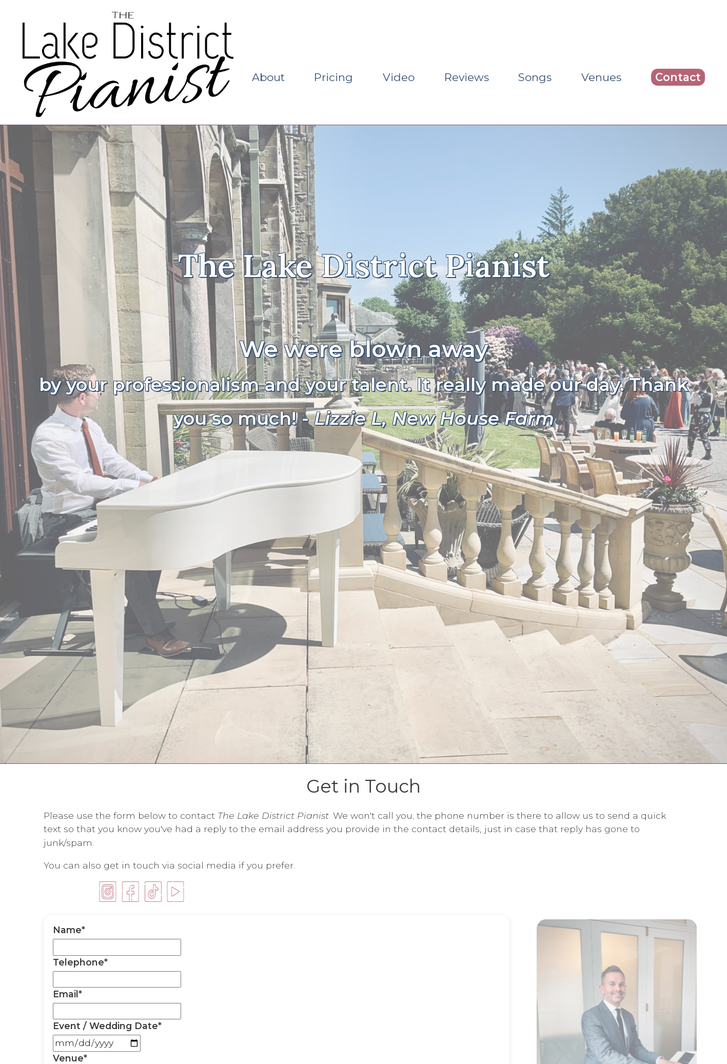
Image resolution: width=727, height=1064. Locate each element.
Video (399, 77)
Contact (678, 77)
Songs (535, 77)
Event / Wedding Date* (107, 1025)
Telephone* (80, 962)
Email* (67, 994)
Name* (69, 929)
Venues (601, 77)
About (268, 77)
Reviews (466, 77)
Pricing (333, 77)
